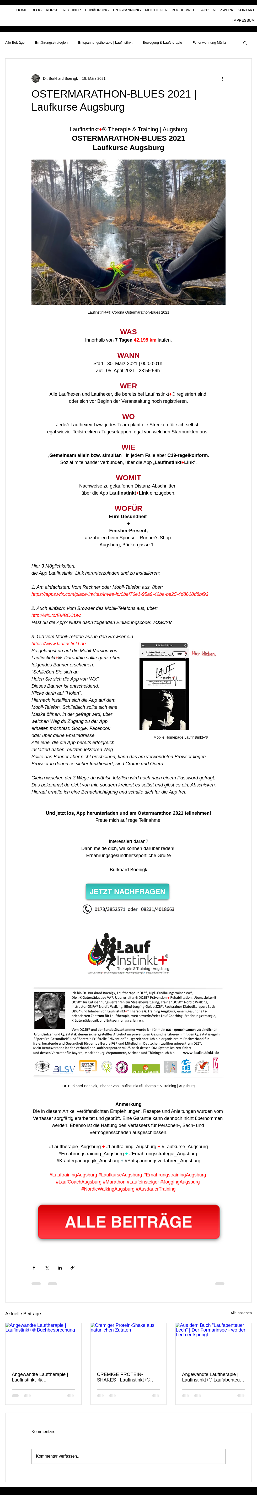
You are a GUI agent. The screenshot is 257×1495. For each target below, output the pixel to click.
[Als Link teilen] (72, 1267)
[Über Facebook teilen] (33, 1267)
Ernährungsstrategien (51, 42)
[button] (245, 43)
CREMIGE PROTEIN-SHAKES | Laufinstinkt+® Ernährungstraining (123, 1377)
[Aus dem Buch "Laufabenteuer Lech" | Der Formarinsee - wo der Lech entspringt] (213, 1344)
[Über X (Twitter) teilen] (46, 1267)
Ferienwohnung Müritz (209, 42)
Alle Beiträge (15, 42)
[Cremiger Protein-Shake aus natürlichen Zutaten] (129, 1344)
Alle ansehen (241, 1313)
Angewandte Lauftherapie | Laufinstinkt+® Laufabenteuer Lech (213, 1377)
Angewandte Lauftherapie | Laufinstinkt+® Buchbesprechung (40, 1377)
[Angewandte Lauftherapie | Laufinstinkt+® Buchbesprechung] (43, 1344)
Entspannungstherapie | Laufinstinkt (105, 42)
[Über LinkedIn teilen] (59, 1267)
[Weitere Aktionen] (222, 78)
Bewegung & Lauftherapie (162, 42)
